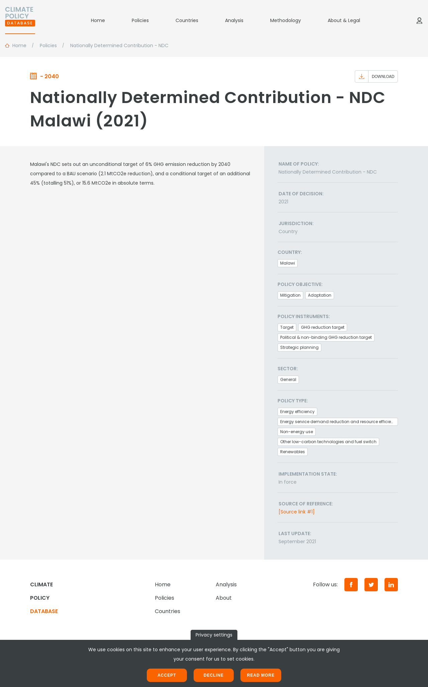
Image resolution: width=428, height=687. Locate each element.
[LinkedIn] (391, 584)
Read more (261, 675)
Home (98, 20)
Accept (166, 675)
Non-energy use (296, 431)
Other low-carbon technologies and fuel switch (328, 442)
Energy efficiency (297, 411)
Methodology (285, 20)
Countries (187, 20)
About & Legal (344, 20)
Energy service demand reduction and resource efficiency (339, 421)
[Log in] (419, 20)
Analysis (234, 20)
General (288, 379)
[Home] (20, 20)
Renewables (292, 452)
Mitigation (290, 295)
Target (287, 327)
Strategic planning (299, 347)
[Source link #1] (297, 511)
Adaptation (319, 295)
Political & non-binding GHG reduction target (326, 337)
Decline (214, 675)
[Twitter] (371, 584)
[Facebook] (351, 584)
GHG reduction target (322, 327)
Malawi (287, 263)
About (224, 598)
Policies (140, 20)
